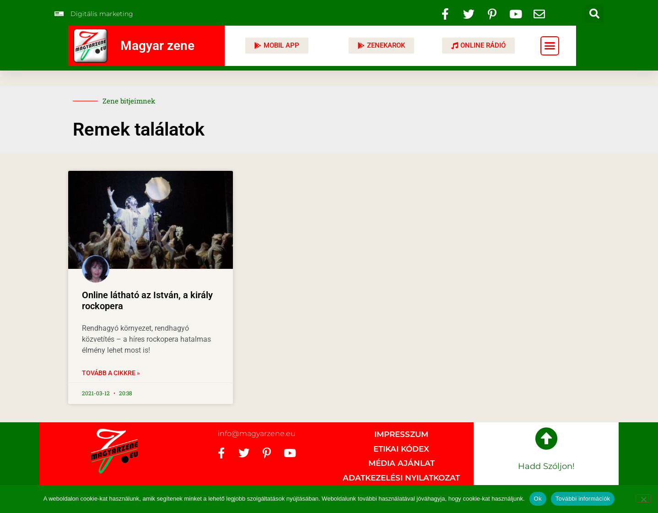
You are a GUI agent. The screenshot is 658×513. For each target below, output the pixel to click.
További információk (583, 498)
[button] (594, 14)
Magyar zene (157, 45)
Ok (538, 498)
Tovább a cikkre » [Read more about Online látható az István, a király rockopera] (111, 373)
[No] (643, 498)
